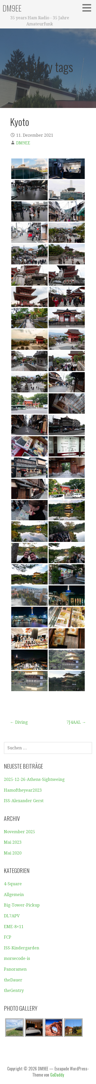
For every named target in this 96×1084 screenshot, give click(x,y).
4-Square (13, 883)
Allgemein (14, 894)
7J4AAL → (76, 722)
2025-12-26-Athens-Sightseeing (34, 779)
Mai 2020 (13, 853)
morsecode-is (17, 958)
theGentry (14, 990)
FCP (7, 937)
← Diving (19, 722)
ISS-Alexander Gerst (24, 800)
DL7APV (12, 915)
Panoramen (15, 969)
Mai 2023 (13, 842)
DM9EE (12, 8)
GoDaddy (57, 1075)
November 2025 (19, 831)
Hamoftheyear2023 (23, 790)
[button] (88, 7)
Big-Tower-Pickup (22, 905)
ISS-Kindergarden (21, 948)
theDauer (13, 980)
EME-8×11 (14, 926)
